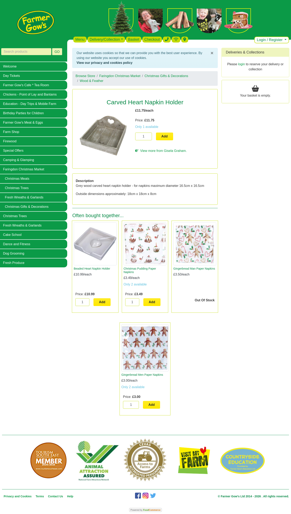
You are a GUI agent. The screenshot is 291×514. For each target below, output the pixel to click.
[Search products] (26, 51)
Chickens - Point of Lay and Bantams (30, 94)
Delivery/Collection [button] (105, 39)
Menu (80, 39)
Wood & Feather (91, 81)
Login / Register (270, 40)
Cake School (12, 234)
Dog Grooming (13, 253)
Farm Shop (11, 132)
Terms (40, 496)
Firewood (9, 141)
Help (70, 496)
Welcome (9, 66)
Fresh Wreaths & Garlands (24, 197)
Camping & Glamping (18, 160)
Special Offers (13, 150)
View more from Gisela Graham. (161, 150)
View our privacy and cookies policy (104, 62)
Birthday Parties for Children (23, 113)
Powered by (145, 510)
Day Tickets (11, 75)
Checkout (152, 39)
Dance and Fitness (16, 244)
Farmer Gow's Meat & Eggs (23, 122)
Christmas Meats (17, 178)
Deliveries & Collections (245, 52)
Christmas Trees (17, 188)
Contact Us (55, 496)
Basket (133, 39)
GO (57, 51)
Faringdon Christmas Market (23, 169)
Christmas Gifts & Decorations (26, 206)
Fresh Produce (13, 263)
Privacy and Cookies (18, 496)
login (241, 64)
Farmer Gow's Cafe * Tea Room (26, 85)
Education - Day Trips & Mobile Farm (29, 104)
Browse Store (85, 76)
